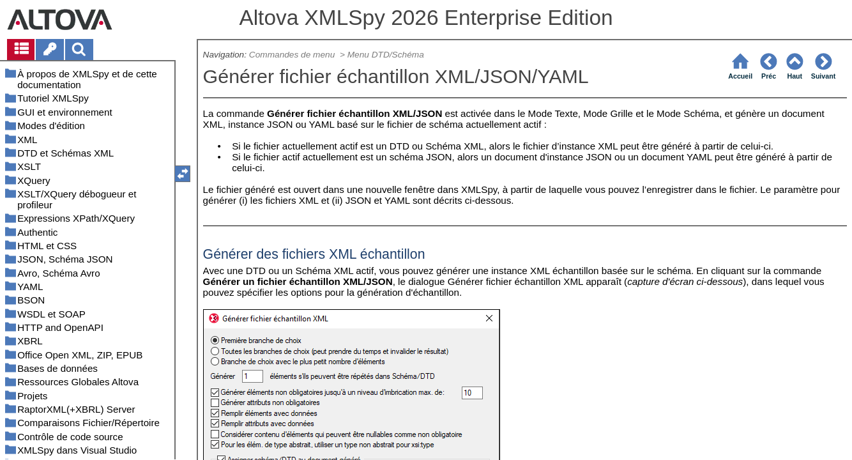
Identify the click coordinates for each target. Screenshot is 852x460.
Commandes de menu (293, 54)
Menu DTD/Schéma (385, 54)
